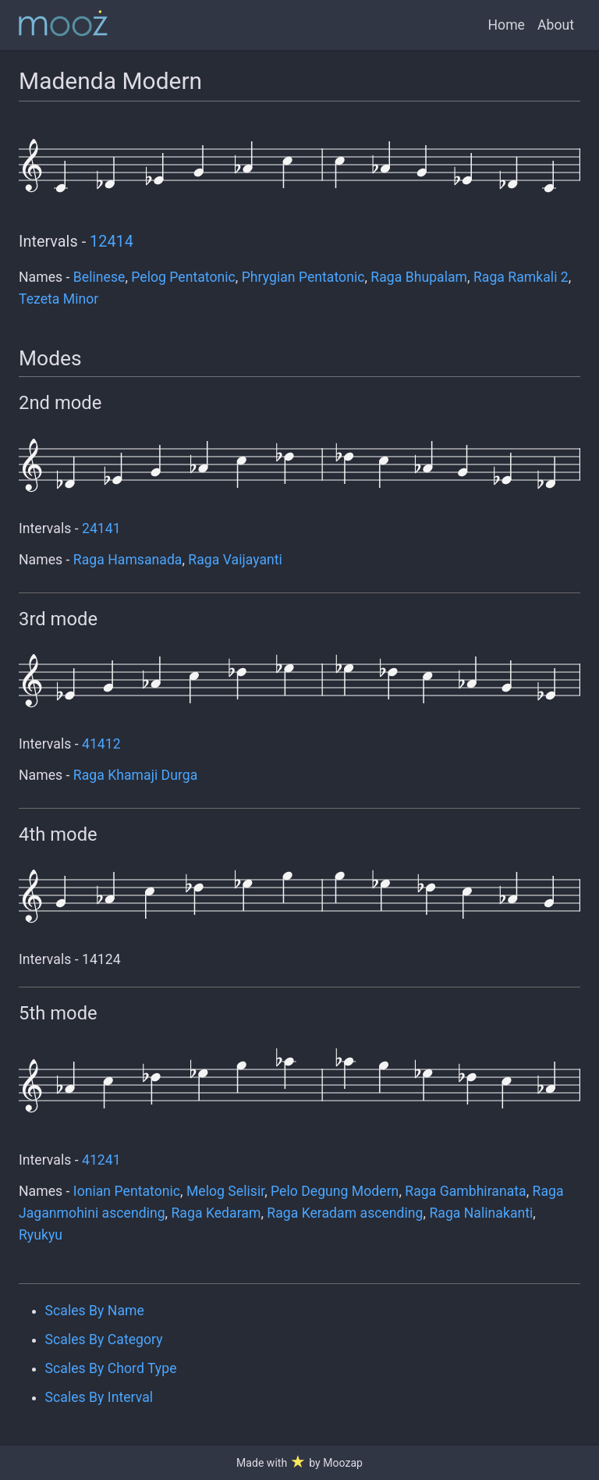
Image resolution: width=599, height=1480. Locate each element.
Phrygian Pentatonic (303, 277)
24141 (101, 528)
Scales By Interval (99, 1397)
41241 (101, 1160)
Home (506, 25)
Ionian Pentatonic (126, 1191)
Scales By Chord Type (111, 1368)
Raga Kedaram (216, 1213)
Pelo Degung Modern (335, 1191)
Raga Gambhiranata (465, 1191)
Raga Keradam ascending (345, 1213)
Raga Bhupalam (418, 277)
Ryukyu (40, 1235)
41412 (101, 744)
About (555, 25)
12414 (111, 242)
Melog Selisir (225, 1191)
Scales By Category (104, 1339)
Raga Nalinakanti (481, 1213)
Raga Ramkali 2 (521, 277)
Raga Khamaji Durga (135, 775)
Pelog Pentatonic (183, 277)
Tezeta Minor (58, 299)
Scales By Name (94, 1310)
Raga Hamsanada (128, 559)
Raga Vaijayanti (235, 559)
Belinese (99, 277)
